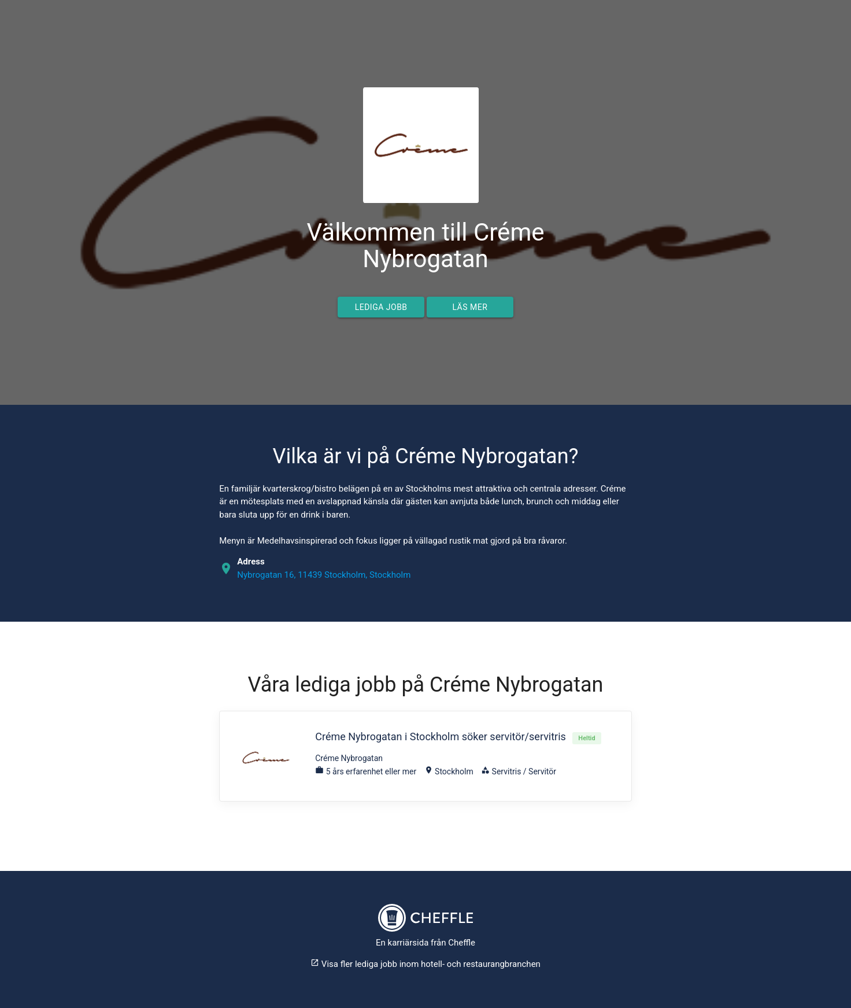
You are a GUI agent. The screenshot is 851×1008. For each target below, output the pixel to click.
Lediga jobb (381, 307)
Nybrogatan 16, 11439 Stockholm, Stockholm (323, 575)
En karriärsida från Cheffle (425, 942)
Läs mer (469, 307)
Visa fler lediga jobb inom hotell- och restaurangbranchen (425, 964)
